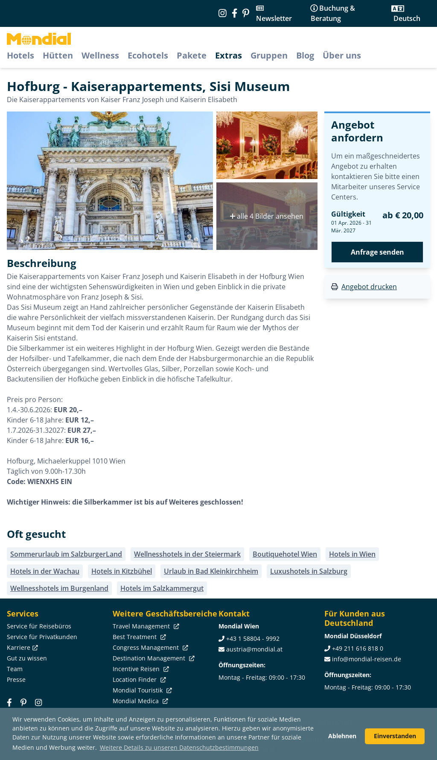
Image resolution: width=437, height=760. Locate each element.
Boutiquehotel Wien (285, 554)
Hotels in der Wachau (44, 571)
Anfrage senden (377, 252)
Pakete (192, 55)
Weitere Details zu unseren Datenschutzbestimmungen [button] (179, 747)
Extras (228, 55)
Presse (16, 679)
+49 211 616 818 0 (357, 648)
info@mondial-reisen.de (366, 659)
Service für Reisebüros (39, 626)
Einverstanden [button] (395, 736)
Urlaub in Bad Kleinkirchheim (211, 571)
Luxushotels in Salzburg (308, 571)
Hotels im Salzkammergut (162, 588)
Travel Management (145, 626)
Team (15, 669)
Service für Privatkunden (42, 637)
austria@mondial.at (254, 649)
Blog (305, 55)
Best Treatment (138, 637)
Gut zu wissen (27, 658)
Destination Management (153, 658)
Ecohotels (148, 55)
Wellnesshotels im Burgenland (59, 588)
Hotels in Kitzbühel (121, 571)
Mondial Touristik (141, 690)
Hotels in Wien (352, 554)
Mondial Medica (139, 701)
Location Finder (138, 679)
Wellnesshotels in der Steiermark (187, 554)
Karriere (21, 647)
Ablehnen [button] (342, 736)
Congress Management (149, 647)
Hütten (58, 55)
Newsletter (274, 18)
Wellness (100, 55)
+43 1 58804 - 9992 (253, 638)
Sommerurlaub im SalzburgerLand (66, 554)
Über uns (342, 55)
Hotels (20, 55)
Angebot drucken (369, 286)
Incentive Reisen (140, 669)
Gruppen (269, 55)
